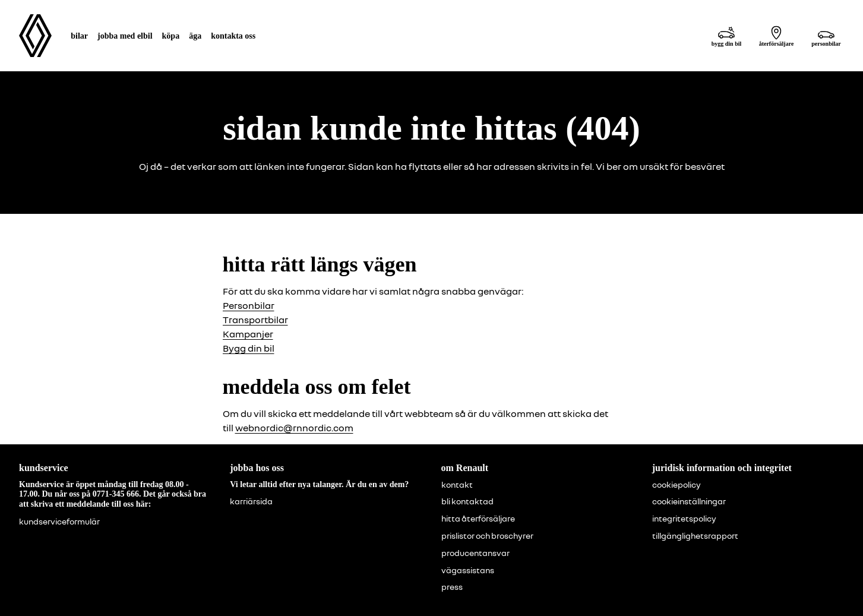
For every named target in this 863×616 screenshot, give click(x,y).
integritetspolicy (684, 518)
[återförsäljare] (776, 36)
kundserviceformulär (59, 521)
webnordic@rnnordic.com (294, 428)
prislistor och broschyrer (487, 536)
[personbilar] (826, 36)
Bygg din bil (248, 348)
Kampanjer (248, 334)
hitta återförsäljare (478, 518)
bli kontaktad (467, 501)
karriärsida (251, 501)
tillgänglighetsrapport (695, 536)
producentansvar (475, 553)
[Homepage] (35, 35)
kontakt (457, 484)
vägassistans (467, 570)
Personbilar (248, 305)
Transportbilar (255, 320)
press (452, 587)
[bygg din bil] (726, 36)
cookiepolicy (676, 484)
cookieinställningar (689, 501)
